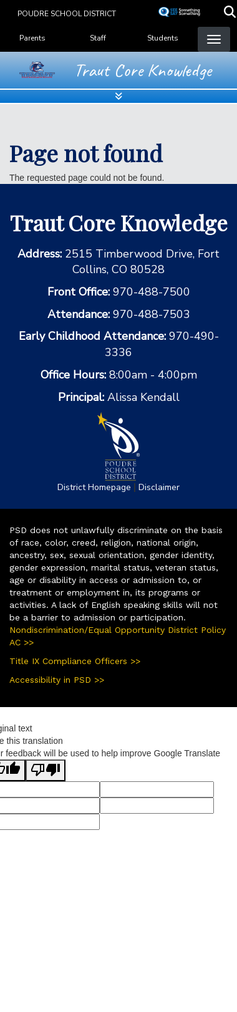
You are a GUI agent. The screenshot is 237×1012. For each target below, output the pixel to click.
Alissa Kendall (143, 397)
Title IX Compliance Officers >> (74, 661)
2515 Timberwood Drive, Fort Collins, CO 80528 (142, 261)
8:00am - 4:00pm (153, 374)
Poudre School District (66, 14)
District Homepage (94, 487)
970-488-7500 (151, 291)
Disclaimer (159, 487)
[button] (230, 14)
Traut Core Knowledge (142, 70)
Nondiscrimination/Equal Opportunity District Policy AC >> (117, 636)
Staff (98, 38)
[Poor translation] (45, 770)
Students (162, 38)
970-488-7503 (151, 314)
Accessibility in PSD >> (56, 680)
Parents (32, 38)
